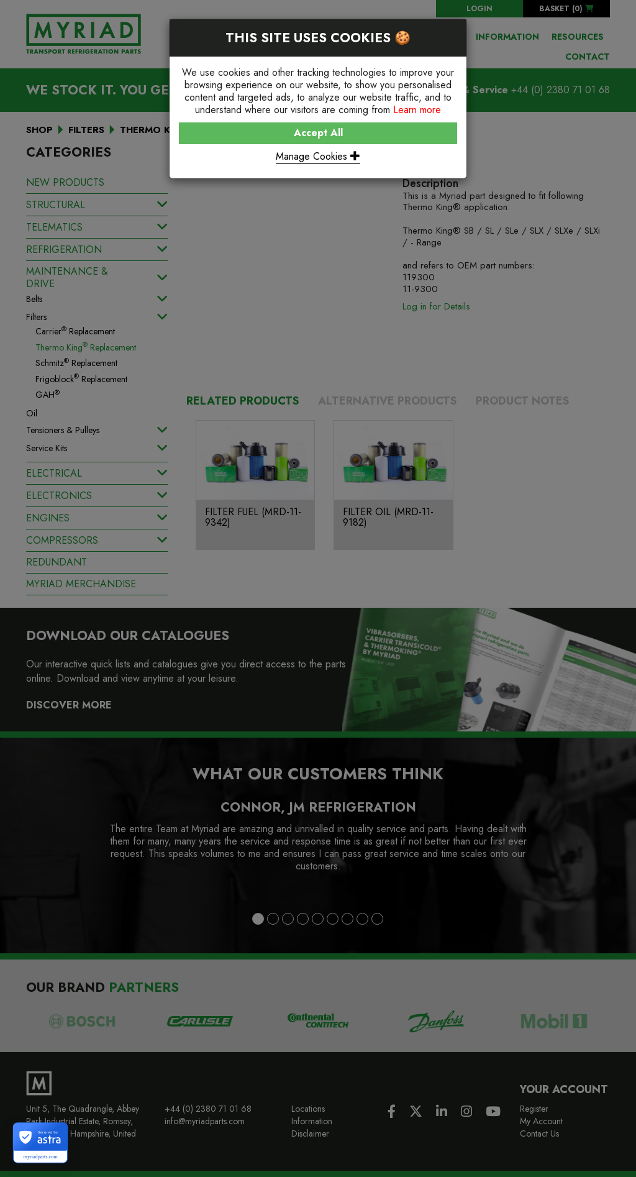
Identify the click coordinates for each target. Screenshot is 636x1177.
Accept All (318, 133)
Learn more (417, 110)
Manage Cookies (318, 156)
